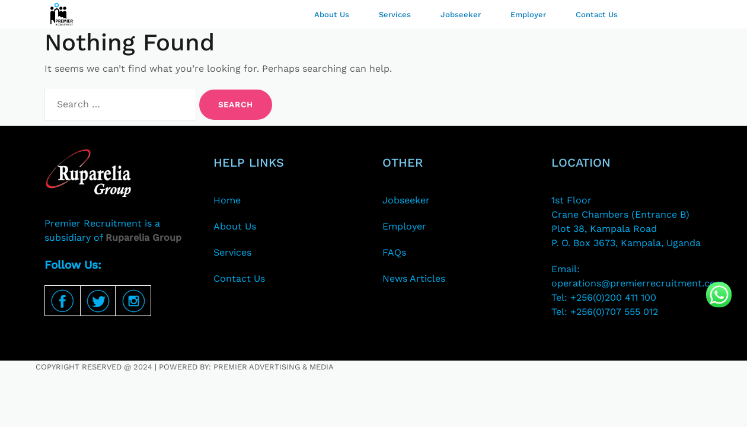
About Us (331, 14)
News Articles (413, 278)
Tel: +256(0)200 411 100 (603, 297)
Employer (528, 14)
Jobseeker (460, 14)
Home (227, 200)
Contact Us (597, 14)
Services (395, 14)
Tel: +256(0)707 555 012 (604, 311)
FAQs (394, 252)
